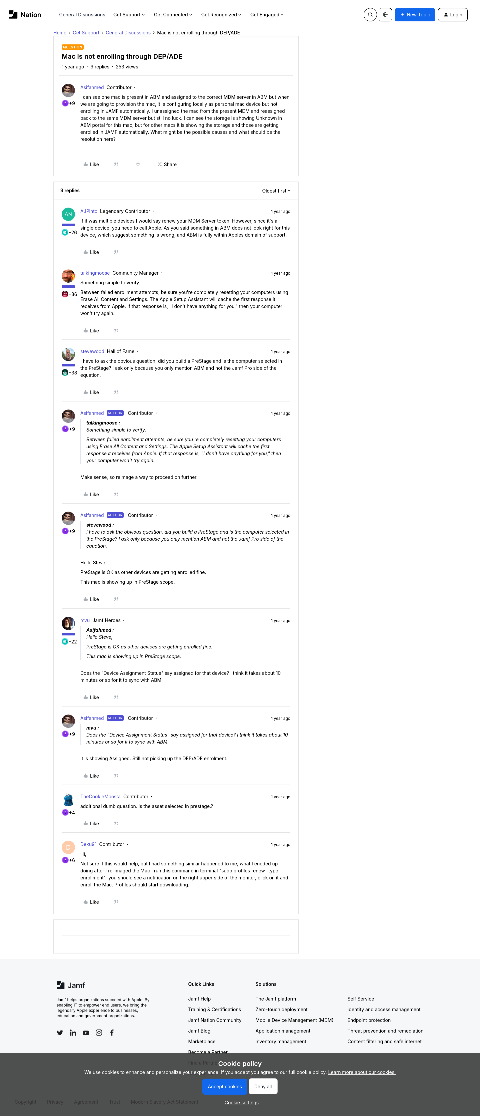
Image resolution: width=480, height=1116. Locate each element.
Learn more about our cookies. (362, 1072)
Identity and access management (384, 1009)
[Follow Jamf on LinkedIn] (73, 1032)
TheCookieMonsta (100, 796)
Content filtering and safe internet (385, 1041)
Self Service (361, 999)
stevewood (92, 351)
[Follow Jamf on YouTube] (86, 1032)
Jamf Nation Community (215, 1020)
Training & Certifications (214, 1009)
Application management (283, 1031)
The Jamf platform (276, 999)
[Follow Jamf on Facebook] (112, 1032)
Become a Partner (208, 1052)
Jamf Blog (199, 1031)
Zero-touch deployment (282, 1009)
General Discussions (82, 14)
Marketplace (202, 1041)
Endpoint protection (369, 1020)
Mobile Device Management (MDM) (295, 1020)
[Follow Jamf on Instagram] (99, 1032)
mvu (85, 620)
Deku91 (88, 844)
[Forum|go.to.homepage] (25, 14)
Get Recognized (221, 14)
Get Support (129, 14)
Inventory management (281, 1041)
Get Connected (173, 14)
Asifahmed (92, 87)
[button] (415, 14)
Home (59, 32)
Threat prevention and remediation (386, 1031)
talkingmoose (95, 273)
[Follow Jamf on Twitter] (60, 1033)
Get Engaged (267, 14)
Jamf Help (199, 999)
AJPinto (88, 211)
